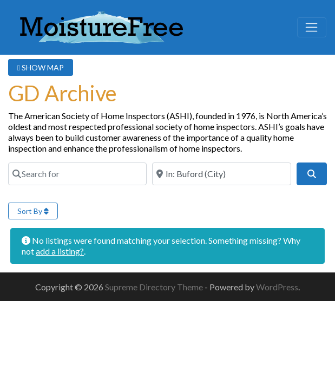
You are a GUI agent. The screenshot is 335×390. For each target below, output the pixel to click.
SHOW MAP (40, 67)
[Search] (312, 173)
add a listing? (60, 251)
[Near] (221, 173)
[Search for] (77, 173)
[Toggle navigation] (311, 27)
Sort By (33, 211)
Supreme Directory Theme (155, 287)
